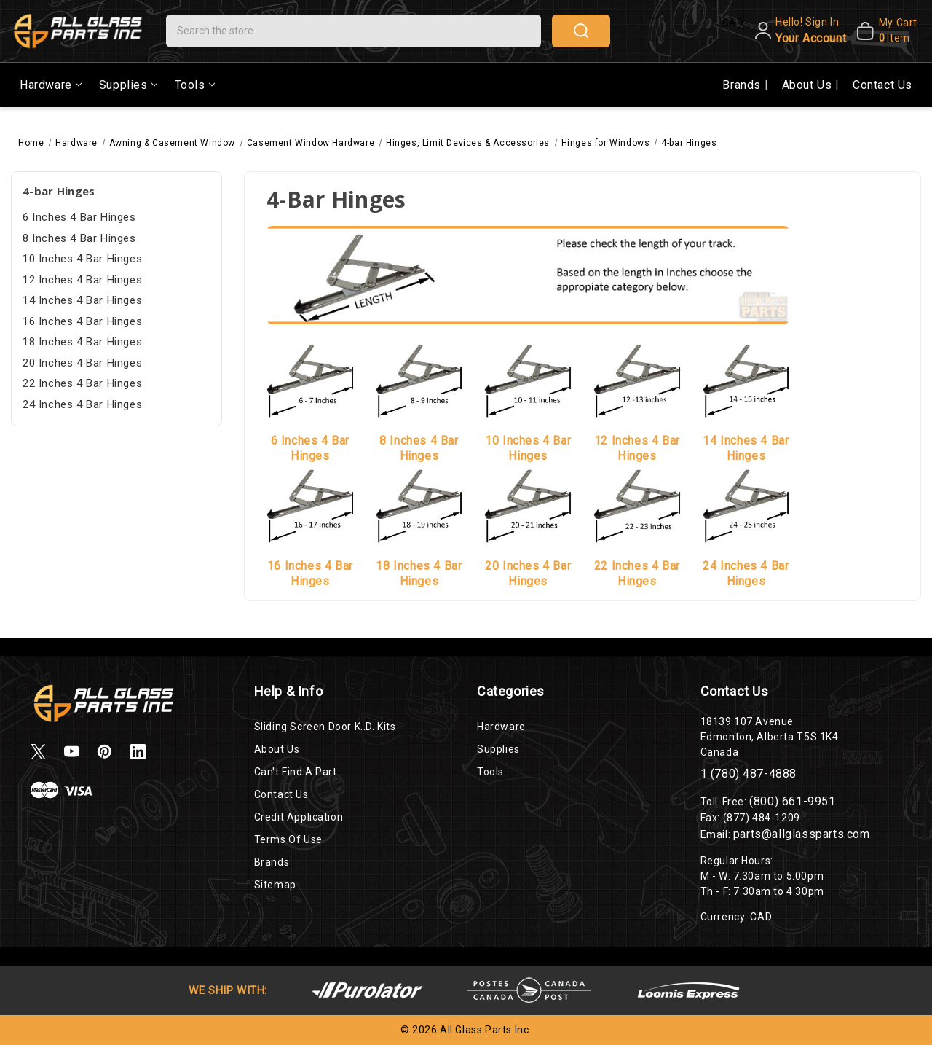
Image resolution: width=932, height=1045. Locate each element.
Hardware (51, 85)
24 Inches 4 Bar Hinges (82, 404)
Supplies (128, 85)
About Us (808, 85)
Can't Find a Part (295, 772)
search (581, 30)
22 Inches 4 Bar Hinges (82, 383)
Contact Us (882, 85)
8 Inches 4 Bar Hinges (79, 238)
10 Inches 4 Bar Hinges (82, 258)
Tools (195, 85)
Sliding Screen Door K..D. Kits (325, 726)
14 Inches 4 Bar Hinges (82, 300)
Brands (743, 85)
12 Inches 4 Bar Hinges (82, 279)
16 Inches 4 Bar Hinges (82, 321)
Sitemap (275, 885)
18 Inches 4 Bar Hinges (82, 341)
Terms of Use (288, 839)
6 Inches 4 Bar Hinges (79, 217)
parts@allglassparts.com (801, 834)
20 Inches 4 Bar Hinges (82, 362)
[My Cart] (885, 30)
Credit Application (299, 817)
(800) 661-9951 (792, 801)
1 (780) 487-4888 (748, 773)
